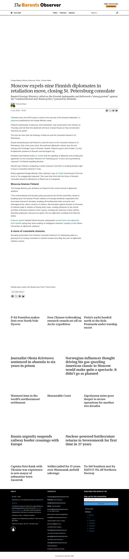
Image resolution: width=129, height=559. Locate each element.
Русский (17, 13)
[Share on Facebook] (106, 110)
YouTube (91, 531)
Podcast (63, 13)
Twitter (40, 156)
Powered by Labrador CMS (64, 556)
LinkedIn (91, 528)
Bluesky (91, 515)
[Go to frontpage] (38, 5)
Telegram (92, 525)
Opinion (72, 13)
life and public (18, 292)
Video (55, 13)
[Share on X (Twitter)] (110, 110)
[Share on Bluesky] (116, 110)
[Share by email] (113, 110)
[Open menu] (11, 12)
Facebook (92, 520)
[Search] (117, 12)
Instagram (92, 523)
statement (15, 121)
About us (14, 503)
